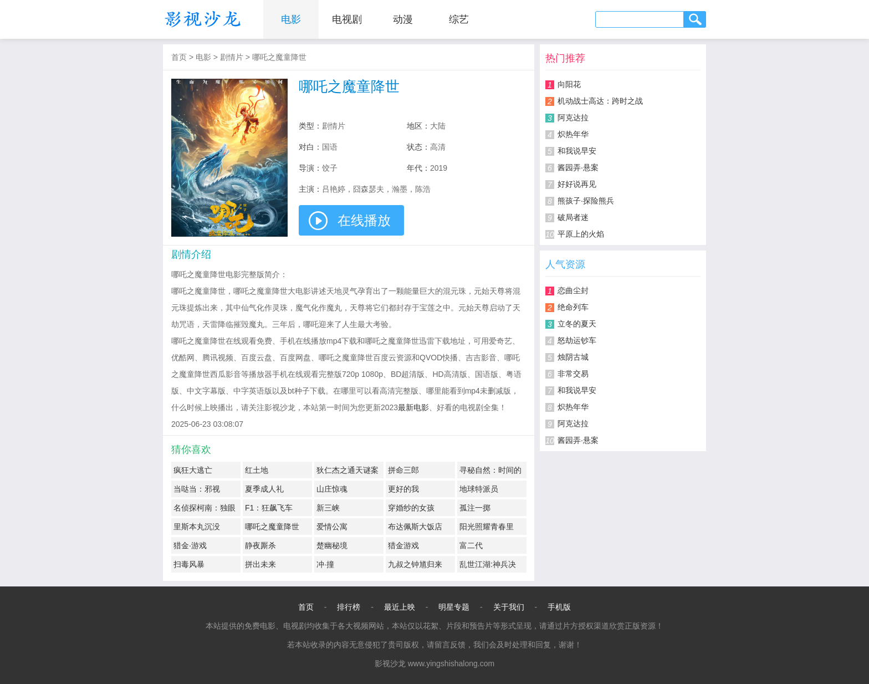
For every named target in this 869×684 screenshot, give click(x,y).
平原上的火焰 (581, 233)
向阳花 (569, 84)
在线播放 (364, 220)
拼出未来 (260, 564)
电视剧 (347, 19)
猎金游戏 (403, 545)
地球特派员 (478, 488)
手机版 (559, 607)
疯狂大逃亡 (192, 470)
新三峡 (328, 507)
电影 (291, 19)
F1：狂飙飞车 (269, 507)
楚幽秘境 (331, 545)
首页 (179, 57)
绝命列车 (573, 307)
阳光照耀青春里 (486, 526)
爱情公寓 (331, 526)
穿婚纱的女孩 (411, 507)
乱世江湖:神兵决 (487, 564)
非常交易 (573, 373)
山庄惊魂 (331, 488)
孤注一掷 (474, 507)
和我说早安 (577, 150)
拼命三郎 (403, 470)
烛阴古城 (573, 357)
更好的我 (403, 488)
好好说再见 (577, 184)
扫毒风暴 (189, 564)
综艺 (459, 19)
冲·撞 (325, 564)
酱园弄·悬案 (578, 167)
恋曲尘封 (573, 290)
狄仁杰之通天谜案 (347, 470)
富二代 (471, 545)
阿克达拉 (573, 117)
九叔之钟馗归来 (415, 564)
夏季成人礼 (264, 488)
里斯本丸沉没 (196, 526)
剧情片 (231, 57)
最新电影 (413, 407)
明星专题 (453, 607)
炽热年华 (573, 134)
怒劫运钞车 (577, 340)
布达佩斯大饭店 (415, 526)
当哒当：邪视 (196, 488)
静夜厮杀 (260, 545)
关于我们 (508, 607)
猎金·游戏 (190, 545)
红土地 (256, 470)
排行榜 (348, 607)
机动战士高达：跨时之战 (600, 100)
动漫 (403, 19)
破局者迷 (573, 217)
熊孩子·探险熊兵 (586, 200)
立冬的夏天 (577, 323)
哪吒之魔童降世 (279, 57)
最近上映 (399, 607)
